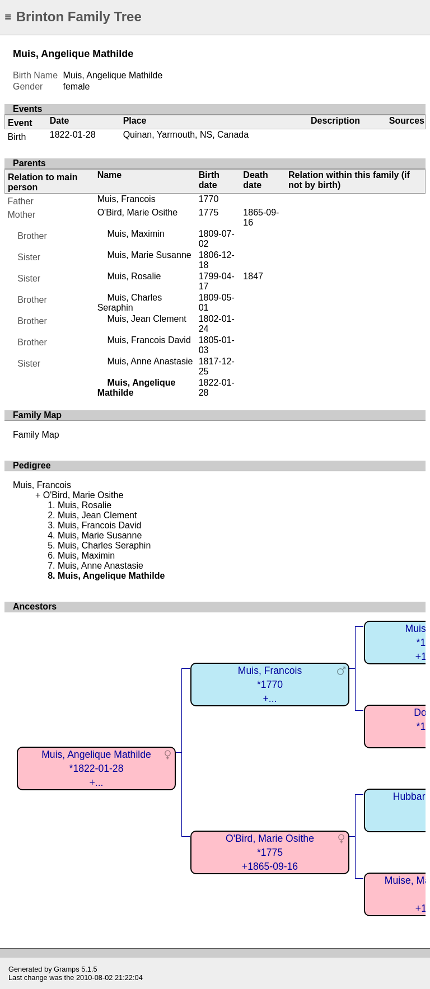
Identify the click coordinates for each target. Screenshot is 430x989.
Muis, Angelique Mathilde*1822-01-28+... (96, 768)
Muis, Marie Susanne (149, 255)
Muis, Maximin (135, 233)
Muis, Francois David (148, 340)
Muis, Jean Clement (146, 319)
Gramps (67, 969)
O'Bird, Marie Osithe (137, 212)
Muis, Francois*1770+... (270, 684)
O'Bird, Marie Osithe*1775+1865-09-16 (270, 852)
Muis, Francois (126, 199)
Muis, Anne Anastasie (150, 361)
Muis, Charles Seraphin (129, 302)
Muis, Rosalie (134, 276)
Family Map (36, 434)
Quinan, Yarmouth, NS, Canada (186, 134)
